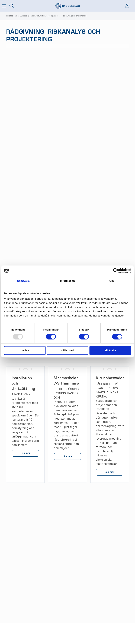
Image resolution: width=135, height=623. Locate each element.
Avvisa (25, 350)
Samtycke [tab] (23, 280)
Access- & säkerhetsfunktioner (33, 16)
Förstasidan (11, 16)
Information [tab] (67, 280)
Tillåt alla (110, 350)
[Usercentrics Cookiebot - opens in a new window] (115, 270)
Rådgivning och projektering (74, 16)
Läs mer (25, 453)
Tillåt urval (67, 350)
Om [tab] (111, 280)
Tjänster (54, 16)
